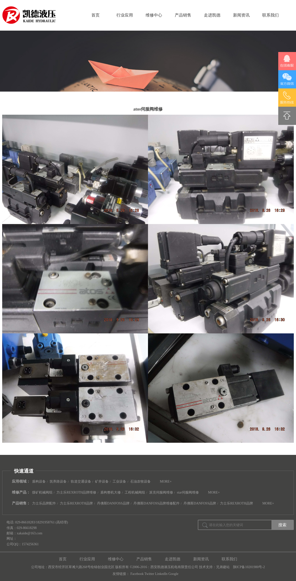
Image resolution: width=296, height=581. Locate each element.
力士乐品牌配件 (44, 503)
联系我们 (270, 15)
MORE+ (166, 481)
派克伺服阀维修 (161, 492)
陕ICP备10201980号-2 (249, 567)
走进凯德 (212, 15)
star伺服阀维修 (188, 492)
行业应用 (124, 15)
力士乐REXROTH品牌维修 (76, 492)
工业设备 (119, 481)
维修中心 (154, 15)
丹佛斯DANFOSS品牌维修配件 (156, 503)
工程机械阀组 (135, 492)
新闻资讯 (241, 15)
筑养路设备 (58, 481)
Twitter (149, 574)
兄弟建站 (223, 567)
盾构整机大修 (110, 492)
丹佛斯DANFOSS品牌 (113, 503)
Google (173, 574)
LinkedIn (161, 574)
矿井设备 (102, 481)
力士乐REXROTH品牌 (76, 503)
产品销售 (183, 15)
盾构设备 (39, 481)
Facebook (137, 574)
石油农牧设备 (140, 481)
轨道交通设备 (81, 481)
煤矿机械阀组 (42, 492)
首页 (95, 15)
